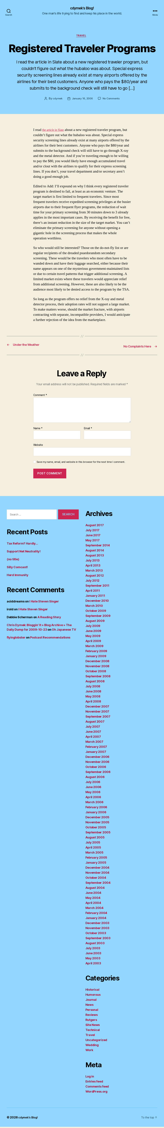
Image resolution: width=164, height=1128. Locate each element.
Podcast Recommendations (50, 638)
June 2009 (93, 632)
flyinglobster (16, 638)
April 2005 (93, 848)
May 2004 (92, 899)
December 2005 (97, 818)
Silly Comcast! (17, 568)
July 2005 (92, 843)
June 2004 (93, 894)
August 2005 (95, 838)
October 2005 (95, 828)
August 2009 (95, 622)
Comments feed (97, 1087)
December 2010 (97, 602)
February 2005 (96, 858)
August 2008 (95, 682)
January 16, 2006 (82, 100)
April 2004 (93, 904)
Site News (92, 1026)
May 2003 (92, 959)
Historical (92, 991)
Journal (91, 1001)
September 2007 (97, 717)
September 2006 (98, 773)
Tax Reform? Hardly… (22, 544)
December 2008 (97, 662)
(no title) (13, 560)
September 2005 (98, 833)
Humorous (93, 996)
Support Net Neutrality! (24, 552)
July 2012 (92, 581)
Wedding (92, 1046)
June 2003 (93, 954)
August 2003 (95, 944)
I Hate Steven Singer (44, 602)
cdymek (57, 100)
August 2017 (94, 526)
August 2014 (94, 551)
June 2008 (93, 692)
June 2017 (93, 536)
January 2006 (95, 813)
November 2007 (97, 712)
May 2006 (92, 793)
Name (38, 429)
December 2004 (97, 869)
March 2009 (94, 647)
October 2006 (95, 768)
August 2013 (94, 556)
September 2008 (98, 677)
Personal (91, 1011)
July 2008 (92, 687)
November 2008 (97, 667)
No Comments (111, 100)
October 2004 (95, 879)
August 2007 (94, 722)
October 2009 (95, 612)
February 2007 (96, 748)
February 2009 (96, 652)
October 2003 (95, 934)
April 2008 (93, 702)
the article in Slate (55, 131)
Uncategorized (96, 1041)
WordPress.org (96, 1092)
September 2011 (97, 587)
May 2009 (92, 637)
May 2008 (92, 697)
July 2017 (92, 531)
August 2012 (94, 576)
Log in (89, 1077)
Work (89, 1051)
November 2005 (97, 823)
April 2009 (93, 642)
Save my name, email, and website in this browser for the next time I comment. (81, 463)
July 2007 (92, 728)
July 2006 (92, 783)
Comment (40, 396)
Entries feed (94, 1082)
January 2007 (95, 753)
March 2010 (94, 607)
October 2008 (95, 672)
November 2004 (97, 874)
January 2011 (95, 597)
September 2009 (98, 617)
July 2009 (92, 627)
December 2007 (97, 707)
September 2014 (97, 546)
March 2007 (94, 743)
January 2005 (95, 863)
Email (88, 429)
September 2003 (98, 939)
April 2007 (93, 738)
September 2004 (98, 884)
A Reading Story (49, 618)
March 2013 (94, 571)
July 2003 (92, 949)
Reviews (91, 1016)
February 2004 (96, 914)
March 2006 (94, 803)
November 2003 (97, 929)
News (89, 1006)
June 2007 (93, 733)
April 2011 (92, 592)
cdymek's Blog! (82, 8)
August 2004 (95, 889)
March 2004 (94, 909)
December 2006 (97, 758)
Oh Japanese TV (64, 630)
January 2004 (95, 919)
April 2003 (93, 964)
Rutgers (91, 1021)
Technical (92, 1031)
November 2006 (97, 763)
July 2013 (92, 561)
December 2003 (97, 924)
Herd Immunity (17, 576)
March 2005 (94, 853)
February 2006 (96, 808)
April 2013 (92, 566)
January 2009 (95, 657)
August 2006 (95, 778)
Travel (82, 36)
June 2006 (93, 788)
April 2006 (93, 798)
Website (38, 446)
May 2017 (92, 541)
